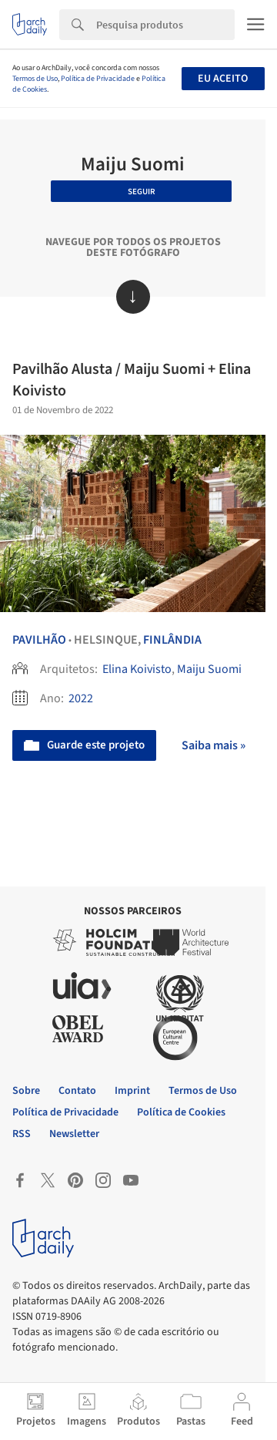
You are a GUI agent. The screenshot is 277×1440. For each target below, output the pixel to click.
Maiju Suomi (209, 669)
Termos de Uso (35, 78)
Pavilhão (39, 639)
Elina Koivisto (137, 669)
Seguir (141, 191)
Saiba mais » (213, 745)
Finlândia (172, 639)
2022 (80, 698)
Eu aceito (223, 78)
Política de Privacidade (98, 78)
